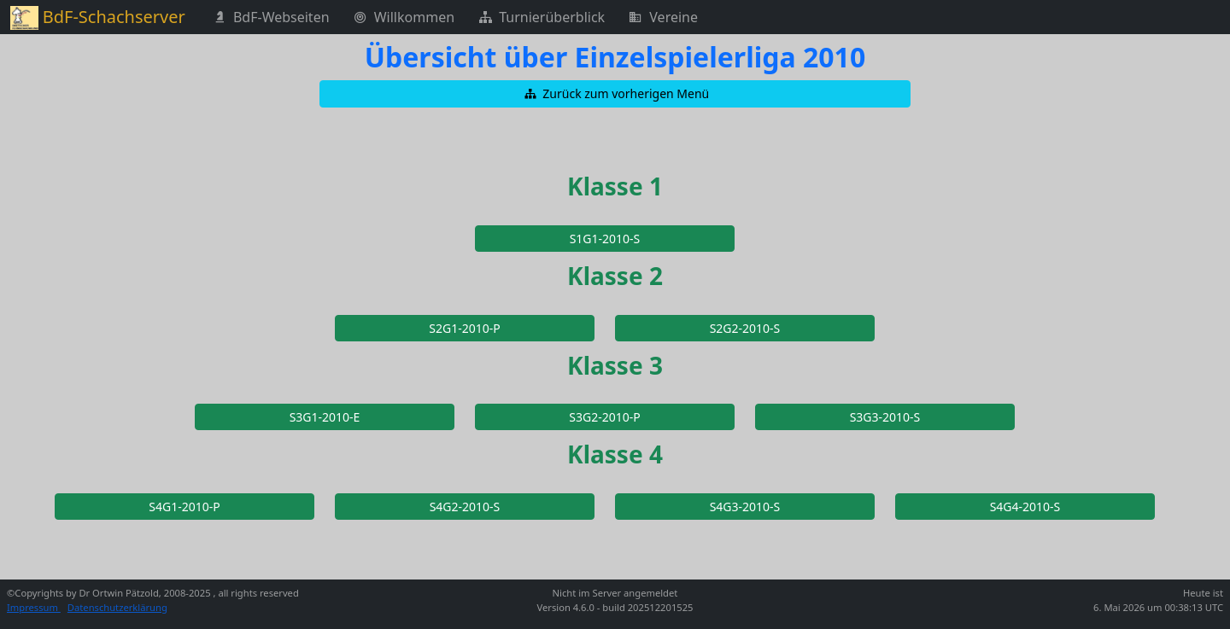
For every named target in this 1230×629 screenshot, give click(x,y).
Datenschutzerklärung (117, 607)
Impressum (34, 607)
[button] (615, 94)
